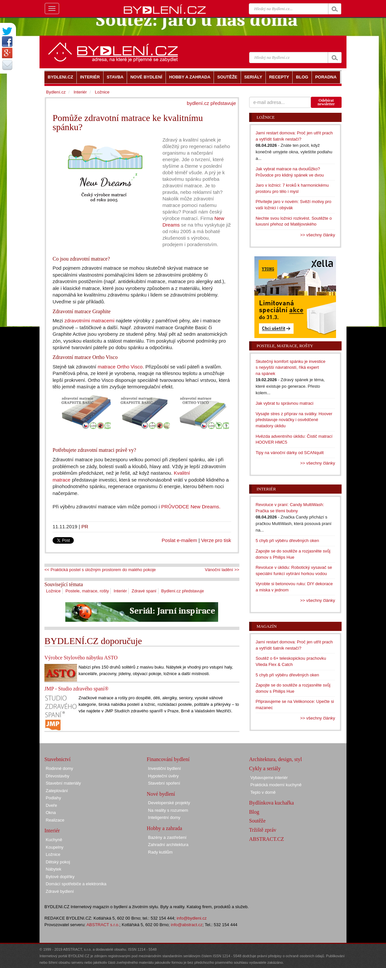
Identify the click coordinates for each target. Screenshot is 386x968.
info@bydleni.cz (192, 918)
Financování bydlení (168, 759)
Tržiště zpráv (262, 830)
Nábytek (53, 869)
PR (84, 526)
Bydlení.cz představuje (182, 590)
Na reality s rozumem (168, 810)
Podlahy (53, 797)
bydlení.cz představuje (211, 103)
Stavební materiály (63, 783)
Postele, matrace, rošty (87, 590)
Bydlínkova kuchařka (271, 803)
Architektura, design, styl (275, 759)
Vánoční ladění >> (222, 569)
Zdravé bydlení (60, 891)
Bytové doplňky (60, 876)
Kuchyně (54, 839)
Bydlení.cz (56, 92)
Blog (254, 812)
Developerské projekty (169, 802)
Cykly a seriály (265, 768)
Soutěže (257, 821)
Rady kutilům (160, 852)
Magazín (267, 626)
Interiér (120, 590)
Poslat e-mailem (179, 540)
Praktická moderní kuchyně (276, 784)
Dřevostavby (57, 775)
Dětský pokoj (58, 861)
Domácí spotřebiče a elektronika (76, 883)
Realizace (55, 820)
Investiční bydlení (164, 768)
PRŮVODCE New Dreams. (190, 506)
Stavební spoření (164, 783)
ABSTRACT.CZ (266, 839)
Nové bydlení (161, 794)
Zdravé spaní (144, 590)
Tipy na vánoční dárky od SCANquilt (290, 452)
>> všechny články (317, 234)
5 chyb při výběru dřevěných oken (287, 540)
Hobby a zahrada (164, 828)
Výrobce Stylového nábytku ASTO (81, 657)
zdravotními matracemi (89, 320)
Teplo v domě (263, 792)
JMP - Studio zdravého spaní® (76, 688)
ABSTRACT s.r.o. (103, 924)
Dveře (51, 805)
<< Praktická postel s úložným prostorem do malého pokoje (100, 569)
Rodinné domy (59, 768)
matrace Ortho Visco (120, 366)
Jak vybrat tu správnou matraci (285, 403)
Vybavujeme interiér (269, 777)
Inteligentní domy (164, 817)
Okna (51, 812)
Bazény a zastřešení (167, 837)
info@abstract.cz (186, 924)
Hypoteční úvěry (163, 775)
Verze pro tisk (216, 540)
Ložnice (53, 590)
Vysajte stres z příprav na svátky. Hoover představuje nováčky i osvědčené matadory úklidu (294, 419)
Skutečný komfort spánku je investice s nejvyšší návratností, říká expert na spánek (291, 367)
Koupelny (54, 847)
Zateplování (57, 790)
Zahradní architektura (168, 844)
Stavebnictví (57, 759)
